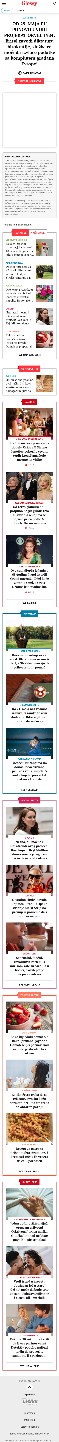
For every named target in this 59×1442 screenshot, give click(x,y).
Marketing (29, 1419)
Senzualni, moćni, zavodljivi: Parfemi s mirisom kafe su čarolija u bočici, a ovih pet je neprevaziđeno (29, 966)
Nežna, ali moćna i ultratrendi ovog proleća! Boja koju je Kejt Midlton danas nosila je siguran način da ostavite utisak (20, 318)
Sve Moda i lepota (29, 984)
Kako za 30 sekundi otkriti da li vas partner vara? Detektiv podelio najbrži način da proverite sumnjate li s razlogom (29, 1347)
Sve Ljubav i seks (29, 1366)
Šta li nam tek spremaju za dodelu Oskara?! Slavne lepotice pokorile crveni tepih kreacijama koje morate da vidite (29, 451)
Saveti (20, 10)
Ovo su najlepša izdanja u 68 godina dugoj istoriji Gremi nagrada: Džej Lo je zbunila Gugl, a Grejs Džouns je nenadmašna (29, 578)
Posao (7, 10)
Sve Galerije (29, 603)
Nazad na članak (29, 73)
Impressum (30, 1412)
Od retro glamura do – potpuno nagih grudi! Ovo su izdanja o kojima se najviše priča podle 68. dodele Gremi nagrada (29, 515)
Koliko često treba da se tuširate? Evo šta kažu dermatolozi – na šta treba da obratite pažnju (29, 1100)
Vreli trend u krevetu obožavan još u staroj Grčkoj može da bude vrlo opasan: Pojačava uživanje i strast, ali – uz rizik (29, 1289)
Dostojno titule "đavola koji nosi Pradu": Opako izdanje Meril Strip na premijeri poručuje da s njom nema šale (29, 908)
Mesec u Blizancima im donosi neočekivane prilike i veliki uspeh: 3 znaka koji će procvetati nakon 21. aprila (29, 771)
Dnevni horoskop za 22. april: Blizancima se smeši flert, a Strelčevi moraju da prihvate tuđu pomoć (19, 272)
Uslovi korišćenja (29, 1426)
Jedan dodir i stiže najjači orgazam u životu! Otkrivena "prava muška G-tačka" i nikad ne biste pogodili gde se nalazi (29, 1231)
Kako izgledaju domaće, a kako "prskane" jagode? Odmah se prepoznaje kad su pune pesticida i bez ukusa (20, 341)
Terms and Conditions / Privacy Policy (29, 1433)
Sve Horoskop (29, 789)
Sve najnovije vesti (30, 354)
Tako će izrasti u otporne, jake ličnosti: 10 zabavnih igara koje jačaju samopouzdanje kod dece (20, 249)
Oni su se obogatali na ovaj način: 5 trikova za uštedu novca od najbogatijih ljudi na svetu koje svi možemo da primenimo (20, 385)
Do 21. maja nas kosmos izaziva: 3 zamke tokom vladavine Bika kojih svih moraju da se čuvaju (29, 715)
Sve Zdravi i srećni (29, 1171)
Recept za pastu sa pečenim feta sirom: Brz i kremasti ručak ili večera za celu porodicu (29, 1154)
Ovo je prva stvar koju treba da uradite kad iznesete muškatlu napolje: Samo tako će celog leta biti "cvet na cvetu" (19, 295)
